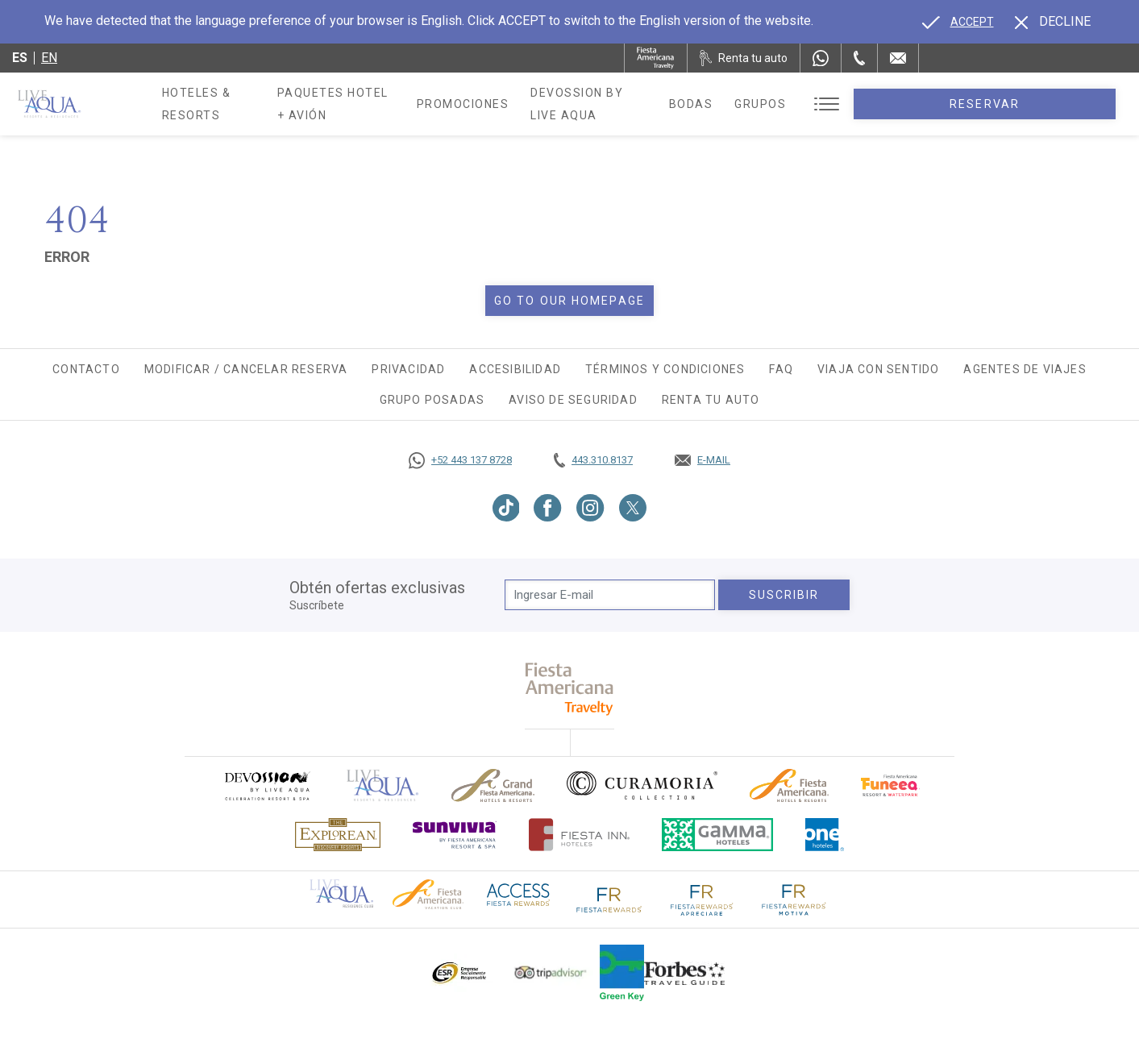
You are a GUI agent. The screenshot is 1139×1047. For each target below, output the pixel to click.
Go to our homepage (569, 300)
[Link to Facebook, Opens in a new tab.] (548, 507)
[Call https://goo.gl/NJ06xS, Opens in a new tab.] (460, 460)
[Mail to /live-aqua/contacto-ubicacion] (898, 58)
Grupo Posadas (432, 399)
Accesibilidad (515, 369)
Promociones (547, 104)
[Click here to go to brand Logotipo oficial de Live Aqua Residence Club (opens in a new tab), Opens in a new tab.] (341, 892)
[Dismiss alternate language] (1052, 21)
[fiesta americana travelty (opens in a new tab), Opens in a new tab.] (569, 689)
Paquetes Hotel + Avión (396, 110)
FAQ (781, 369)
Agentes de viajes (1024, 369)
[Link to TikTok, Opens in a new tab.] (506, 507)
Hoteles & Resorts (227, 104)
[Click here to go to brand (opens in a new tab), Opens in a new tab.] (266, 785)
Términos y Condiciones (665, 369)
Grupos (891, 104)
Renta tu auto (711, 399)
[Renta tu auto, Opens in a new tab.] (744, 58)
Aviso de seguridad (573, 399)
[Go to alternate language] (958, 21)
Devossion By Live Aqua (696, 104)
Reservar (1050, 104)
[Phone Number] (859, 58)
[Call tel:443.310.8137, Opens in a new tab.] (593, 460)
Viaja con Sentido (878, 369)
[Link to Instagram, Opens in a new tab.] (590, 507)
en (49, 57)
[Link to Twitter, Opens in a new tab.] (632, 507)
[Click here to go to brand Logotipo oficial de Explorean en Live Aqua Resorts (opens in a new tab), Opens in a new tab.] (337, 834)
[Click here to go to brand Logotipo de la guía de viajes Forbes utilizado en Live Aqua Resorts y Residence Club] (684, 973)
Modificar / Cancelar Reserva (246, 369)
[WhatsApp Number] (820, 58)
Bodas (822, 104)
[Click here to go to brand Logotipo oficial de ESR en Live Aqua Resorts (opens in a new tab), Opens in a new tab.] (458, 973)
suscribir (784, 594)
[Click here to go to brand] (383, 785)
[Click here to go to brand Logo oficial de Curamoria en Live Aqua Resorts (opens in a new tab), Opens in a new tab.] (642, 785)
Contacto (86, 369)
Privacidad (408, 369)
